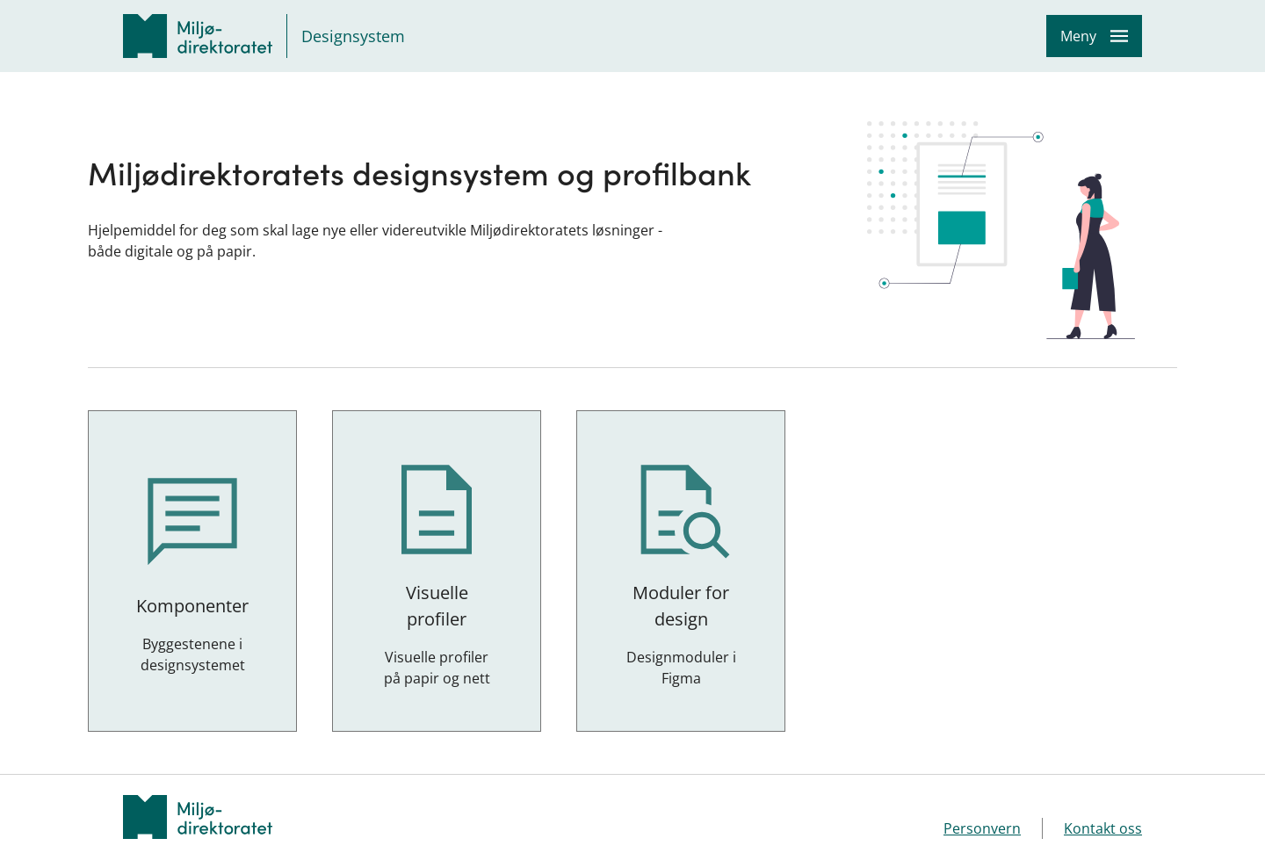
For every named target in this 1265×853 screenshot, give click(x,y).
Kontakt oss (1103, 828)
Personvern (982, 828)
